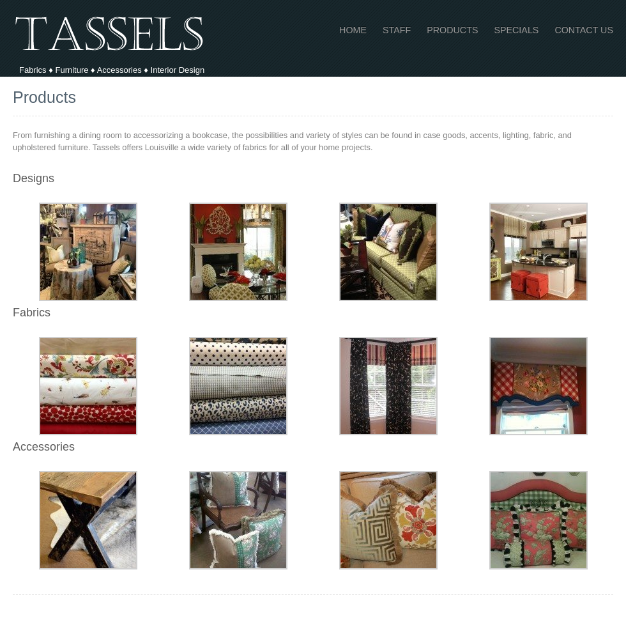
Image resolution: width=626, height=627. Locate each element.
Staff (397, 30)
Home (353, 30)
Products (452, 30)
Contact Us (583, 30)
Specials (516, 30)
